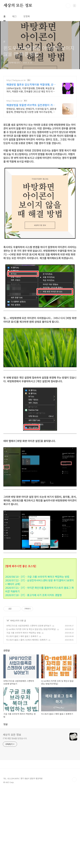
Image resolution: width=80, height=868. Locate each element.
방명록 (26, 16)
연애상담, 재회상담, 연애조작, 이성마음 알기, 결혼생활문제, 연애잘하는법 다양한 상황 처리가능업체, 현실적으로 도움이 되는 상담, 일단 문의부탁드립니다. (31, 110)
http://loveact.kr (14, 101)
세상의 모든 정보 (17, 6)
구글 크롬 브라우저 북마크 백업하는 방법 (23, 711)
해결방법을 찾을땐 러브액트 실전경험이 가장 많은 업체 (30, 105)
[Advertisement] (40, 140)
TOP (74, 859)
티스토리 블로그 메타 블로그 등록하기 (22, 715)
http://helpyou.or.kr (16, 80)
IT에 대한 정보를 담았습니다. (15, 817)
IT (8, 699)
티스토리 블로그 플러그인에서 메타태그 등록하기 (26, 719)
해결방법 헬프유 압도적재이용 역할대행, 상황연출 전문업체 (31, 84)
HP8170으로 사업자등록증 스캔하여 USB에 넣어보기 (28, 704)
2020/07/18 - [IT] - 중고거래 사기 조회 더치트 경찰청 (33, 634)
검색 (68, 6)
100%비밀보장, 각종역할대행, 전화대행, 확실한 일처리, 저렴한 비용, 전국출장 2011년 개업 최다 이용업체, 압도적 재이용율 (30, 90)
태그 (14, 16)
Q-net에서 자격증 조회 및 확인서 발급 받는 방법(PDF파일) (31, 708)
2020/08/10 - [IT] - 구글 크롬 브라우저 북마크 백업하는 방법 (37, 616)
